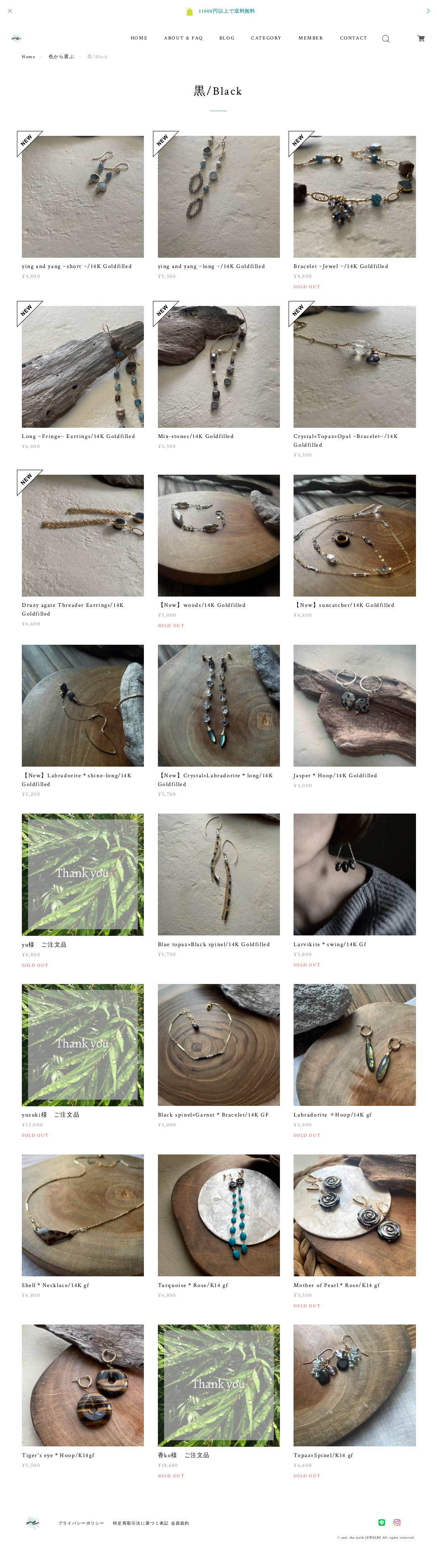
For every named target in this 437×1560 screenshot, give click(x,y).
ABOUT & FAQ (183, 38)
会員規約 (180, 1523)
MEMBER (311, 38)
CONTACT (354, 38)
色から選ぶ (62, 57)
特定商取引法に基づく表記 (141, 1523)
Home (28, 57)
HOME (139, 38)
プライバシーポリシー (81, 1523)
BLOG (227, 38)
